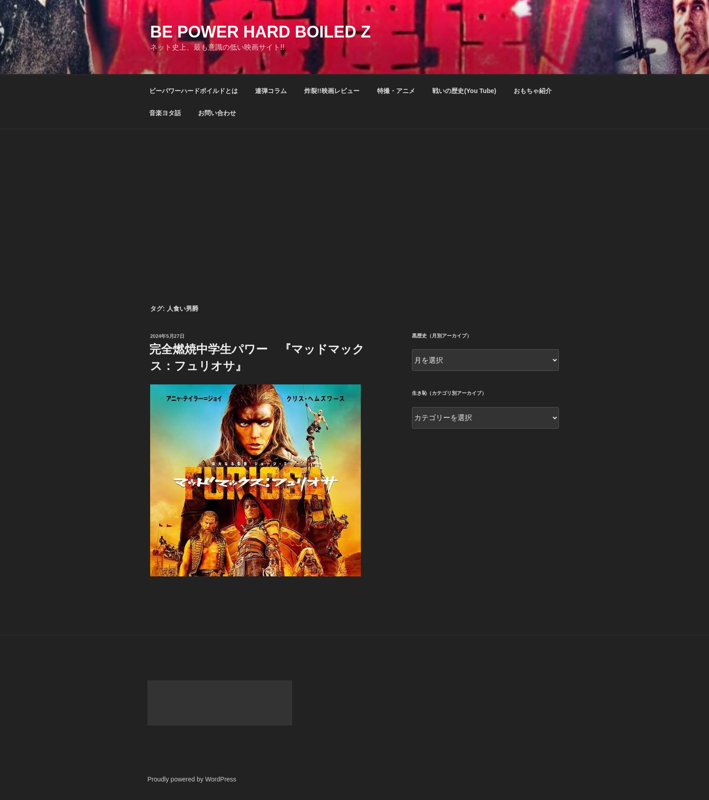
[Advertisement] (354, 197)
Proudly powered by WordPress (191, 779)
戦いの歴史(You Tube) (464, 90)
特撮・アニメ (396, 90)
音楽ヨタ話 (165, 113)
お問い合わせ (217, 113)
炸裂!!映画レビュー (331, 90)
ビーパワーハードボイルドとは (193, 90)
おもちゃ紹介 (533, 90)
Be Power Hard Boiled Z (260, 32)
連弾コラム (271, 90)
